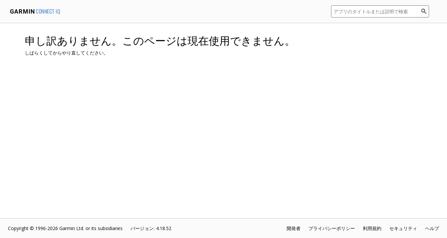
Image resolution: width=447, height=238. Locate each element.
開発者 (294, 228)
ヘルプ (432, 228)
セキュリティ (403, 228)
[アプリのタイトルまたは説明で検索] (376, 11)
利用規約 (372, 228)
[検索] (425, 11)
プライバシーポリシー (331, 228)
